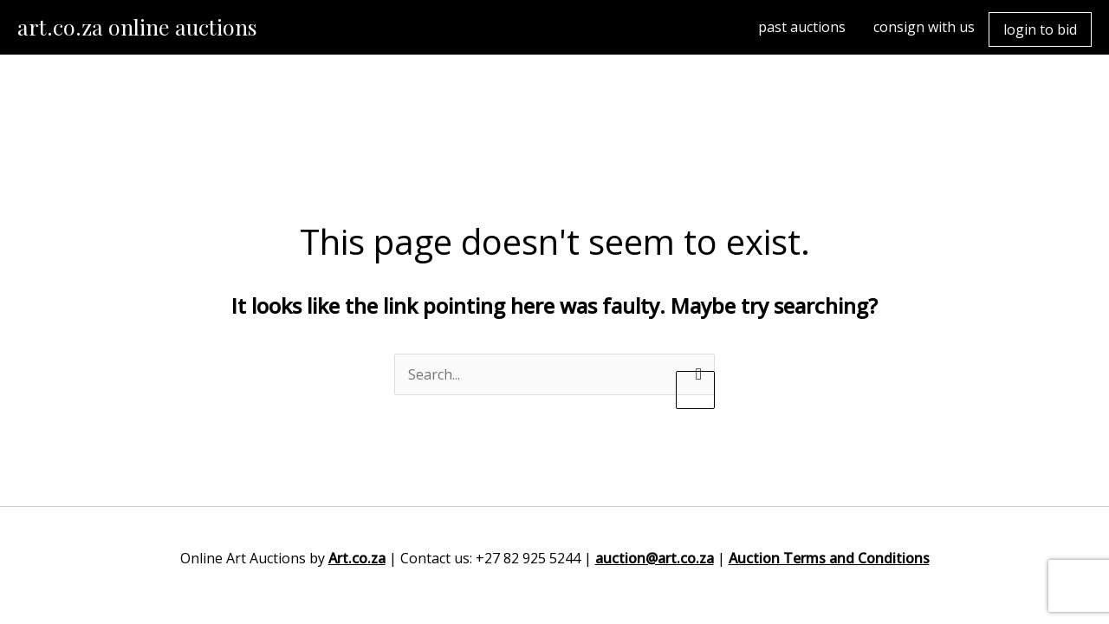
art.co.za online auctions (137, 26)
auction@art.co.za (654, 558)
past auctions (802, 26)
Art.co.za (357, 558)
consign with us (924, 26)
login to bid (1040, 29)
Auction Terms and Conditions (829, 558)
